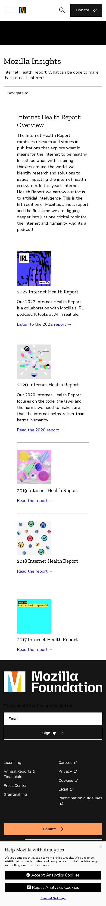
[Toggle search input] (62, 10)
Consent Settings (53, 898)
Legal (63, 789)
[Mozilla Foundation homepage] (22, 10)
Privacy (65, 771)
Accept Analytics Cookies (55, 875)
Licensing (12, 762)
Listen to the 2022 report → (44, 324)
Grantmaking (15, 794)
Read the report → (35, 500)
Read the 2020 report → (40, 430)
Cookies (66, 780)
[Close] (100, 847)
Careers (65, 762)
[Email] (53, 718)
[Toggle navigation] (9, 10)
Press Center (15, 785)
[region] (53, 873)
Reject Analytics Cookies (55, 887)
